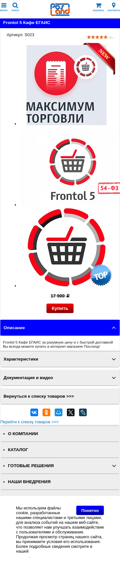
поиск (15, 7)
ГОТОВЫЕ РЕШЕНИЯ (31, 465)
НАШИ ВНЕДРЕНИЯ (29, 481)
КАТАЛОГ (18, 449)
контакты (114, 7)
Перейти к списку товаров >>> (29, 421)
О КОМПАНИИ (23, 433)
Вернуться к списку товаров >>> (39, 396)
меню (4, 7)
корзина (98, 7)
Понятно (90, 510)
